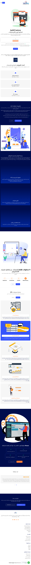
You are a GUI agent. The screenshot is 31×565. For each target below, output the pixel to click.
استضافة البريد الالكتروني (15, 398)
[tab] (18, 297)
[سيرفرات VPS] (15, 91)
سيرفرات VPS (15, 94)
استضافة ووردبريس (15, 376)
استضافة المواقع (15, 75)
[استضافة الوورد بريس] (15, 82)
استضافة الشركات (15, 315)
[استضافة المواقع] (15, 73)
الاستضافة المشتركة (15, 335)
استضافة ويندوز (15, 356)
